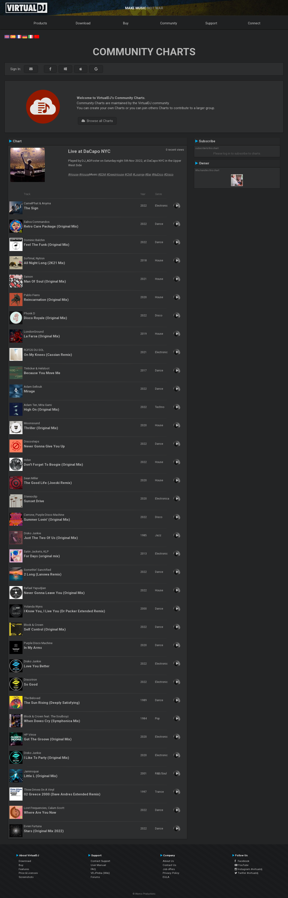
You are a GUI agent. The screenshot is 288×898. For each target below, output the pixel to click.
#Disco (168, 174)
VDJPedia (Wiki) (100, 873)
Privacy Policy (171, 873)
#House (73, 174)
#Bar (148, 174)
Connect (254, 23)
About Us (168, 861)
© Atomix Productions (144, 893)
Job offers (169, 869)
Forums (95, 877)
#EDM (102, 174)
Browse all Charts (97, 121)
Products (40, 23)
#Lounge (138, 174)
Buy (125, 23)
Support (211, 23)
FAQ (93, 869)
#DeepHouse (115, 174)
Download (83, 23)
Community (168, 23)
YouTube (241, 865)
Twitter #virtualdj (246, 873)
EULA (166, 877)
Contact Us (169, 865)
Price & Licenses (28, 873)
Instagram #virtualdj (248, 869)
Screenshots (26, 877)
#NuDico (157, 174)
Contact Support (100, 861)
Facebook (242, 861)
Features (24, 869)
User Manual (98, 865)
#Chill (128, 174)
